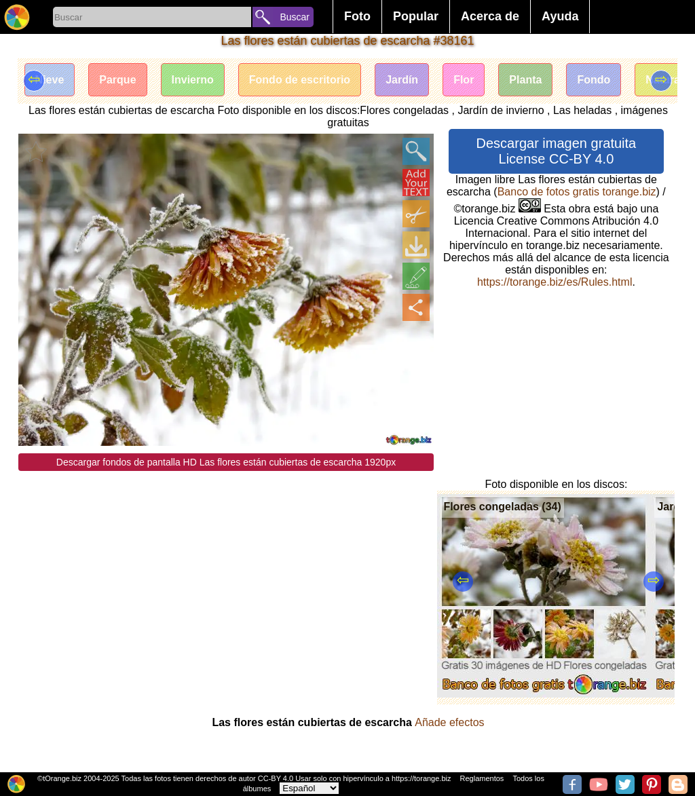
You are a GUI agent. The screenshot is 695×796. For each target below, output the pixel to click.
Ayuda (560, 16)
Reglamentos (482, 778)
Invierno (193, 80)
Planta (525, 80)
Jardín (402, 80)
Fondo (593, 80)
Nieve (49, 80)
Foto (357, 16)
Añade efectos (449, 722)
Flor (463, 80)
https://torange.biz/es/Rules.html (555, 282)
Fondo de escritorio (299, 80)
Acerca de (490, 16)
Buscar (294, 17)
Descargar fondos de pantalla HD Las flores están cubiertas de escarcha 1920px (226, 462)
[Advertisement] (226, 566)
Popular (415, 16)
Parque (117, 80)
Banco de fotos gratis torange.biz (576, 191)
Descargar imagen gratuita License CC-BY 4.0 (556, 151)
